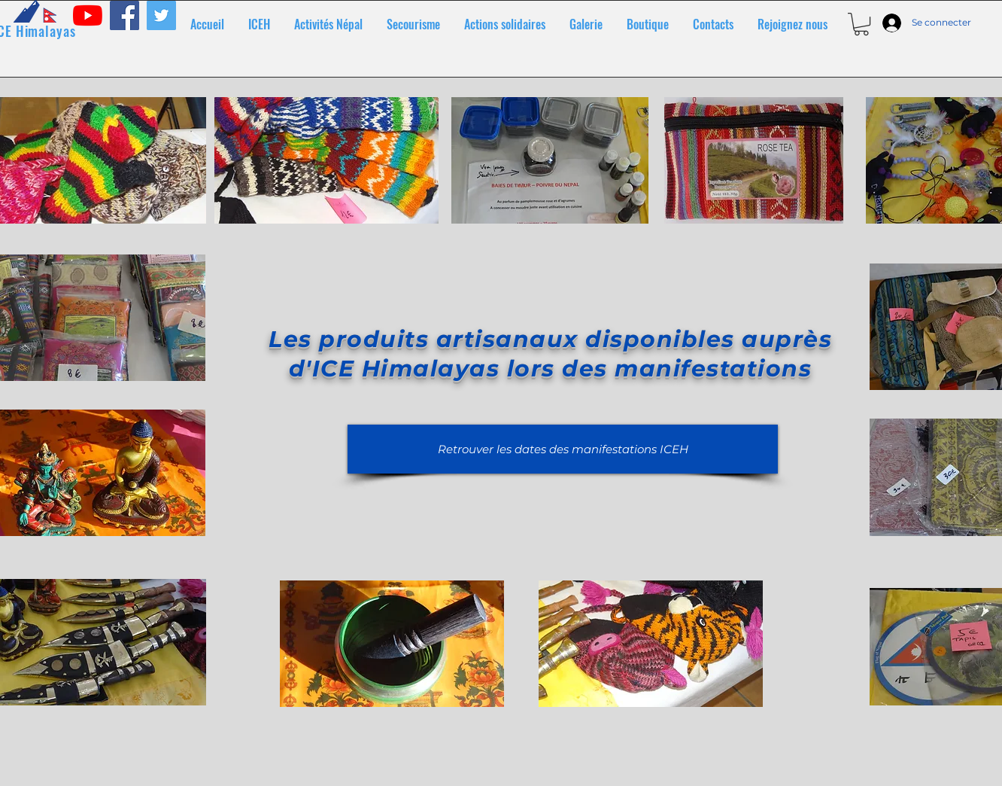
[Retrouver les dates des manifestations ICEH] (563, 449)
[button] (861, 24)
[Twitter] (161, 15)
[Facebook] (124, 15)
